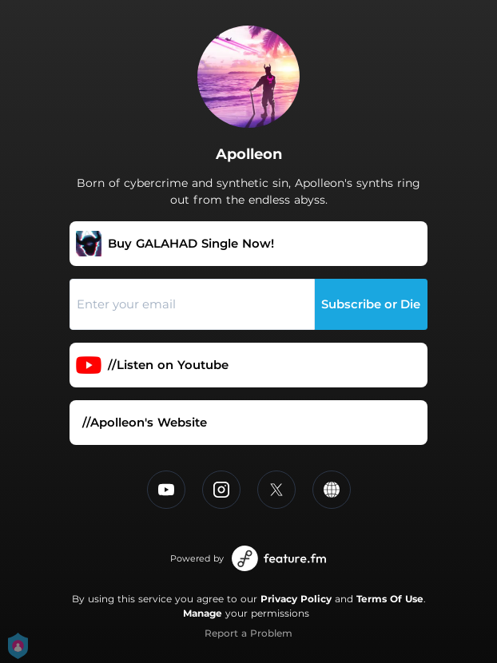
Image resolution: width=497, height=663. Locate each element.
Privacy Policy (296, 599)
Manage (202, 613)
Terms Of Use (389, 599)
